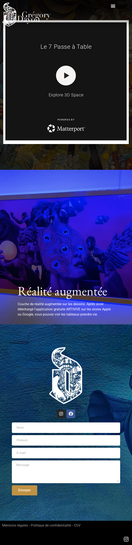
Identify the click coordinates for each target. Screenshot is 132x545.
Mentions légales (15, 525)
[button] (113, 5)
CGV (77, 525)
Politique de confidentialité (51, 525)
